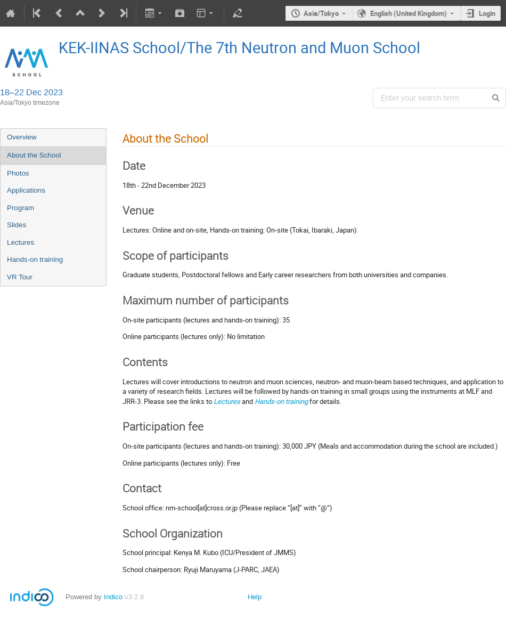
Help (255, 596)
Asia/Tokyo (321, 13)
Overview (22, 137)
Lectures (20, 242)
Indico (113, 596)
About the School (34, 155)
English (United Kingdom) (408, 13)
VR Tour (19, 277)
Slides (16, 225)
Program (20, 208)
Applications (26, 190)
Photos (18, 173)
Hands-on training (35, 259)
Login (487, 13)
